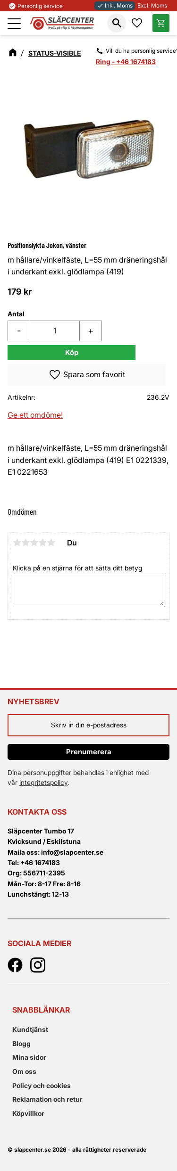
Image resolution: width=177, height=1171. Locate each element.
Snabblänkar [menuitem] (41, 1009)
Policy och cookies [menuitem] (41, 1085)
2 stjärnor (25, 542)
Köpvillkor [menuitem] (28, 1113)
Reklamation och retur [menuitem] (47, 1099)
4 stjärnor (42, 542)
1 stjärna (17, 542)
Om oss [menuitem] (24, 1071)
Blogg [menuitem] (21, 1043)
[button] (14, 23)
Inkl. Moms (115, 5)
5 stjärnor (51, 542)
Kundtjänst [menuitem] (30, 1029)
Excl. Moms (152, 5)
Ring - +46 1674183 (126, 62)
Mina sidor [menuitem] (29, 1057)
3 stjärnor (34, 542)
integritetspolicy (43, 782)
